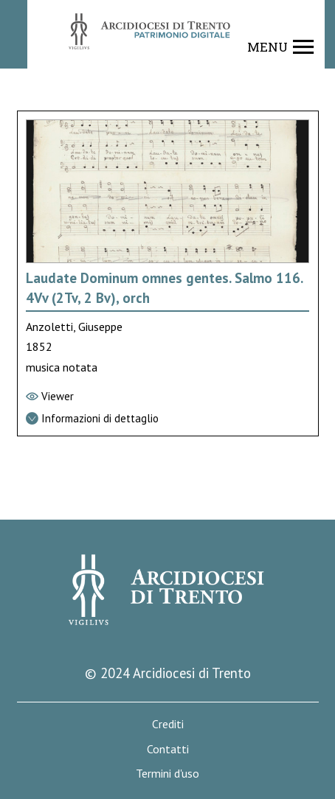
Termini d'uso (167, 774)
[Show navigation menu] (280, 47)
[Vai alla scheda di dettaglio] (168, 419)
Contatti (168, 749)
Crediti (168, 724)
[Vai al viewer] (168, 396)
